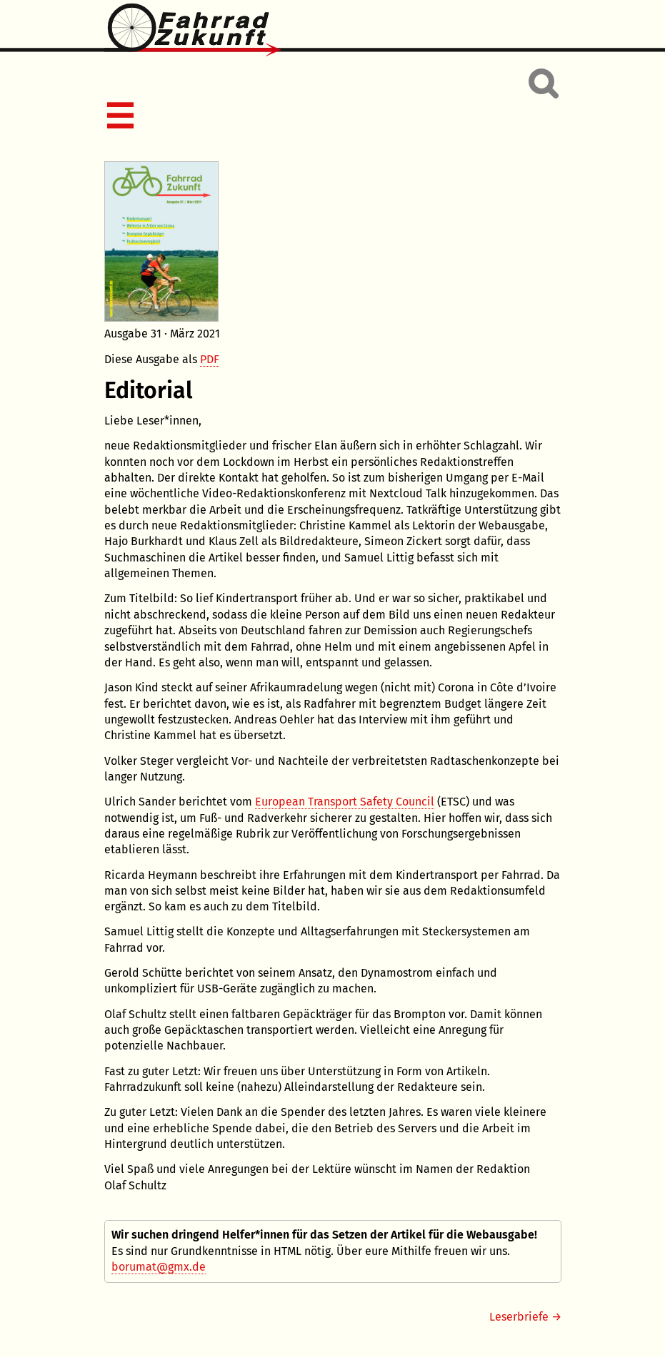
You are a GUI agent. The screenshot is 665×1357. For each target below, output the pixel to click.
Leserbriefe (519, 1316)
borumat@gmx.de (158, 1267)
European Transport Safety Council (344, 801)
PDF (209, 359)
